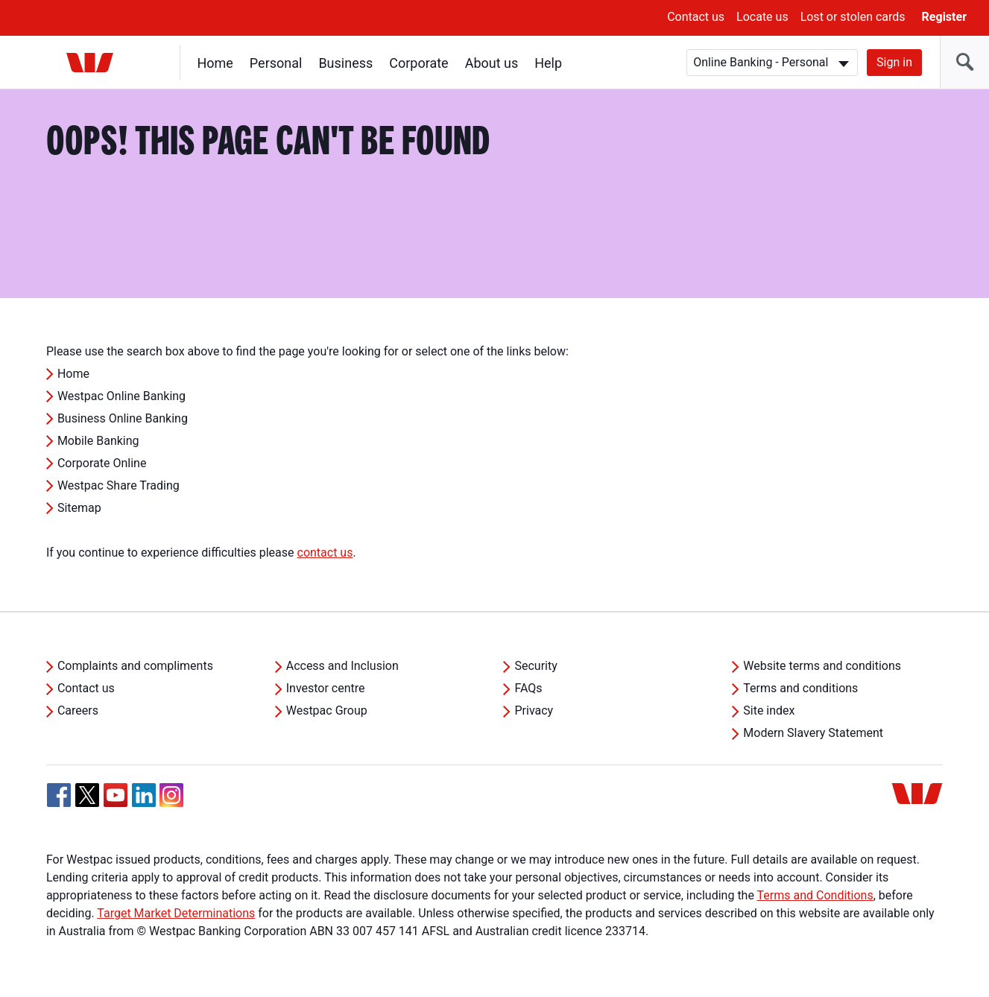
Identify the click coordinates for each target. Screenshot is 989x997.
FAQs (528, 688)
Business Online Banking (122, 418)
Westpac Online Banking (121, 396)
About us (492, 63)
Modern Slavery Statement (813, 733)
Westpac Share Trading (118, 485)
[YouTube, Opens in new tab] (115, 795)
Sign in (894, 62)
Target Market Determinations (176, 913)
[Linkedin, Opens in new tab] (144, 795)
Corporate (419, 63)
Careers (77, 710)
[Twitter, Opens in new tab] (87, 795)
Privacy (533, 710)
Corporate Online (102, 463)
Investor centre (325, 688)
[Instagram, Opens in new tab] (171, 803)
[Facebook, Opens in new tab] (59, 795)
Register (944, 17)
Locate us (762, 17)
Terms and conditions (800, 688)
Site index (768, 710)
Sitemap (79, 508)
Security (535, 666)
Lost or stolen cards (853, 17)
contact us (325, 552)
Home (215, 63)
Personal (276, 63)
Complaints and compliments (135, 666)
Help (549, 63)
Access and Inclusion (342, 666)
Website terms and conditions (822, 666)
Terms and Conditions (815, 895)
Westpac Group (326, 710)
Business (346, 63)
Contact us (695, 17)
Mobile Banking (98, 441)
